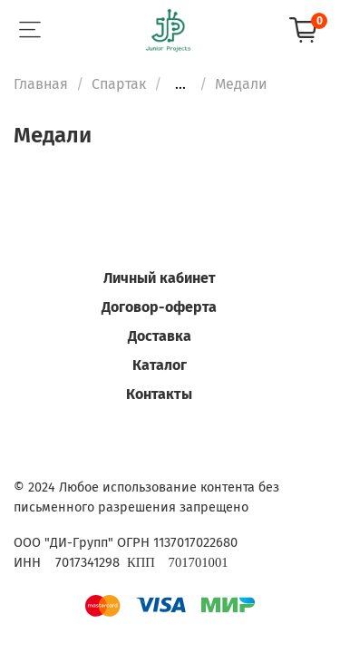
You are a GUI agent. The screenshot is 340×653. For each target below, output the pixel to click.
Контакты (159, 394)
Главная (41, 84)
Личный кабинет (159, 278)
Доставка (159, 336)
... (180, 84)
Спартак (119, 84)
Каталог (159, 365)
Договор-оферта (159, 307)
